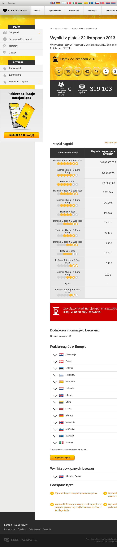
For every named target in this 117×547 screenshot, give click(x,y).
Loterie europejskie (18, 81)
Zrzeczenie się (9, 529)
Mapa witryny (20, 525)
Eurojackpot (15, 68)
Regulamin (47, 529)
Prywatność (22, 529)
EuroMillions (15, 75)
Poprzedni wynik (62, 458)
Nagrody (13, 46)
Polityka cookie (34, 529)
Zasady (12, 53)
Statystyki (14, 32)
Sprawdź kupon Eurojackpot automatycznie (76, 493)
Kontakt (8, 525)
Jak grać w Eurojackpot (20, 39)
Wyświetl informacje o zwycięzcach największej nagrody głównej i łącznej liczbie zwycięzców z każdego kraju (78, 507)
